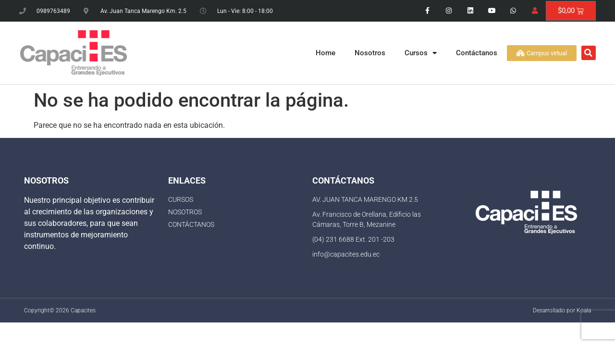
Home (325, 53)
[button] (588, 53)
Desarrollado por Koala (562, 310)
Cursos (421, 53)
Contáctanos (476, 53)
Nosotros (370, 53)
